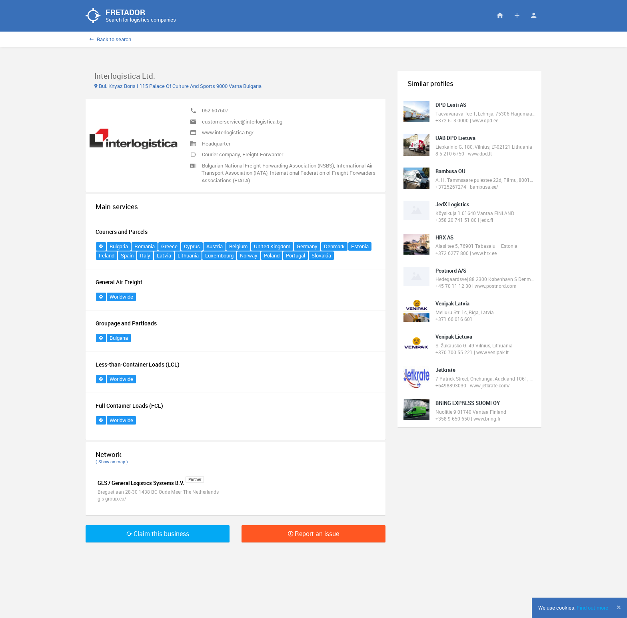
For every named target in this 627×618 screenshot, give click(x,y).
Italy (145, 255)
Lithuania (188, 255)
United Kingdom (272, 246)
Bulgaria (119, 246)
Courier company (221, 154)
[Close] (619, 607)
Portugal (295, 255)
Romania (144, 246)
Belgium (238, 246)
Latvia (164, 255)
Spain (127, 255)
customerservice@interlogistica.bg (242, 122)
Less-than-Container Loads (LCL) (138, 365)
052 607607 (215, 110)
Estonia (360, 246)
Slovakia (321, 255)
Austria (214, 246)
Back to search (110, 39)
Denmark (334, 246)
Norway (249, 255)
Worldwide (121, 297)
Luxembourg (219, 255)
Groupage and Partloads (126, 323)
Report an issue (313, 534)
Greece (169, 246)
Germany (307, 246)
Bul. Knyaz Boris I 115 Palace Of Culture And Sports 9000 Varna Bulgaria (178, 86)
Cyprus (192, 246)
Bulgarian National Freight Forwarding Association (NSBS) (268, 165)
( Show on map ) (112, 462)
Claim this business (157, 534)
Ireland (106, 255)
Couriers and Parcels (122, 232)
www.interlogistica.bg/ (228, 132)
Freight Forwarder (262, 154)
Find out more (592, 607)
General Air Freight (119, 282)
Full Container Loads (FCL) (129, 406)
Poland (272, 255)
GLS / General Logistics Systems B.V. (141, 483)
